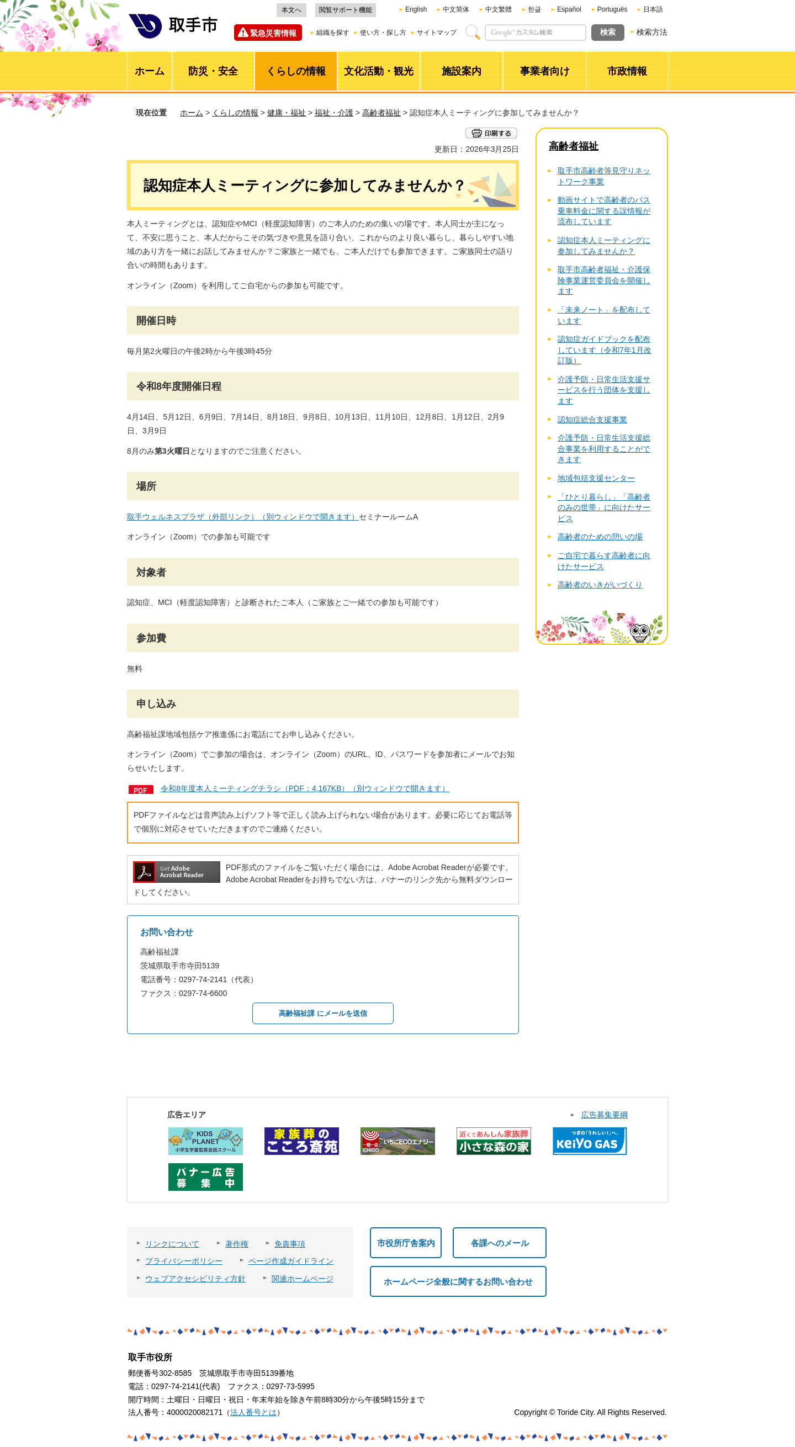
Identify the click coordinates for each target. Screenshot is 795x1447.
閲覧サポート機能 (345, 10)
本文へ (291, 10)
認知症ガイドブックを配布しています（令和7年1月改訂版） (604, 350)
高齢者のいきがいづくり (600, 584)
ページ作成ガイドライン (290, 1261)
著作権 (236, 1243)
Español (569, 9)
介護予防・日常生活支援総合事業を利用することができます (604, 448)
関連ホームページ (302, 1278)
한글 (534, 9)
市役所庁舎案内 (406, 1243)
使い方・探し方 (383, 32)
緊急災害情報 (273, 33)
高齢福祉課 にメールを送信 (323, 1013)
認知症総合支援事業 (592, 419)
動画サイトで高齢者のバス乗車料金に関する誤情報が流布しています (604, 210)
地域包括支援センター (596, 478)
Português (612, 9)
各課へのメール (500, 1243)
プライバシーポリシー (183, 1261)
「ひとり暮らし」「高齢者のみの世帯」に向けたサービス (604, 507)
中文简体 (456, 9)
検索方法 (652, 32)
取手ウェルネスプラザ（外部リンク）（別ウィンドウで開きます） (243, 516)
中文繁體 (498, 9)
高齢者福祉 (381, 112)
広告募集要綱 (604, 1114)
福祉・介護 (334, 112)
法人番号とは (253, 1412)
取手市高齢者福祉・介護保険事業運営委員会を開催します (604, 280)
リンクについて (172, 1243)
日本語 (653, 9)
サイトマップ (437, 32)
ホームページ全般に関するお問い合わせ (458, 1281)
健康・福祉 (286, 112)
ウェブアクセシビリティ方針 (195, 1278)
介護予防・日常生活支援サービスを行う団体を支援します (604, 390)
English (416, 9)
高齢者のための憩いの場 (600, 536)
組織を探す (332, 32)
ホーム (191, 112)
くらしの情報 (235, 112)
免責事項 (289, 1243)
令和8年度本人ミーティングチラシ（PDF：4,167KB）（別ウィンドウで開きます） (305, 788)
